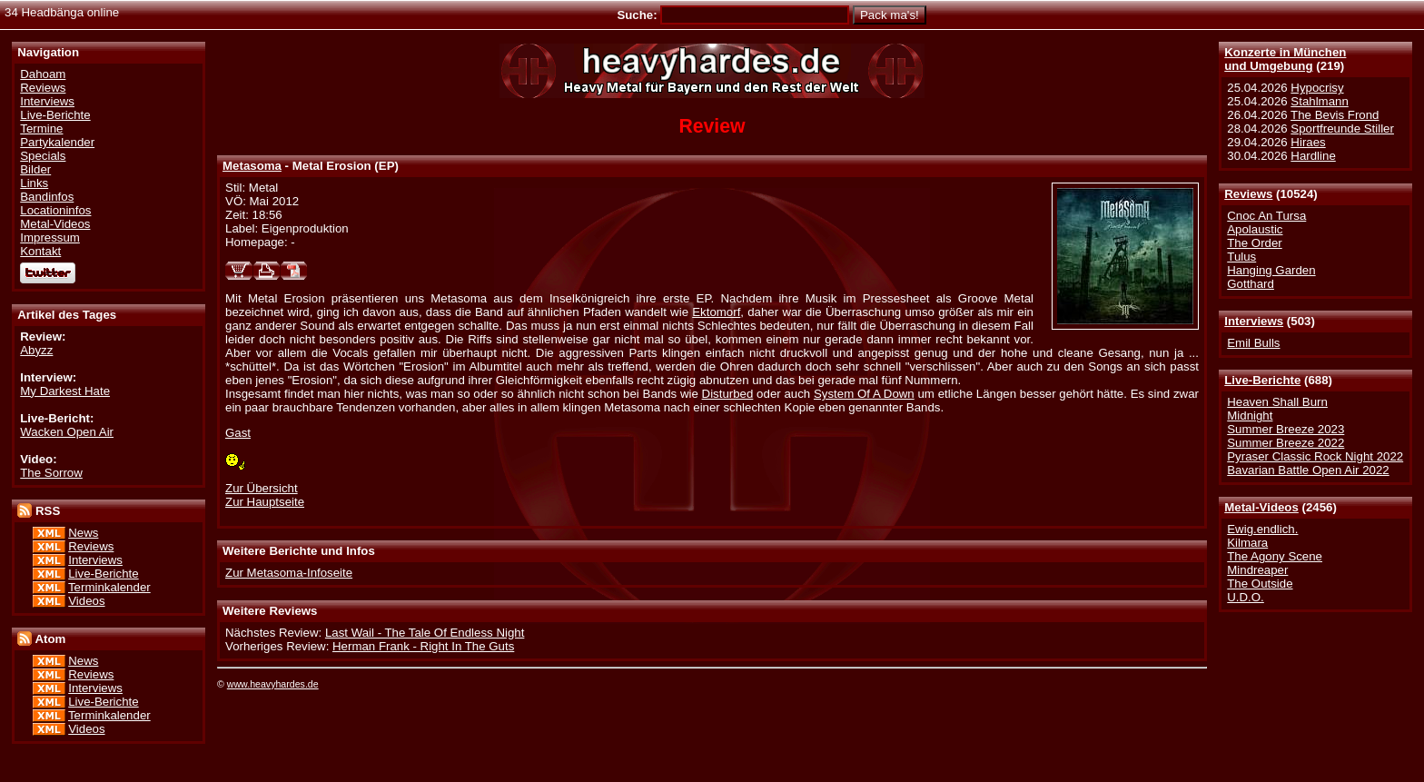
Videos (86, 601)
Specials (42, 156)
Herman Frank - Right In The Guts (423, 646)
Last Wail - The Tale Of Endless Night (424, 632)
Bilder (35, 169)
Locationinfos (55, 210)
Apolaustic (1254, 229)
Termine (41, 128)
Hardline (1312, 156)
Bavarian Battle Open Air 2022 (1308, 470)
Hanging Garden (1271, 270)
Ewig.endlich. (1262, 529)
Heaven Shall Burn (1277, 402)
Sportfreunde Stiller (1342, 128)
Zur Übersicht (261, 488)
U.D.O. (1245, 597)
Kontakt (40, 251)
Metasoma (252, 166)
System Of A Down (864, 394)
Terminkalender (109, 587)
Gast (238, 433)
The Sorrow (51, 473)
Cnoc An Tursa (1266, 216)
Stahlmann (1319, 101)
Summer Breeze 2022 (1285, 443)
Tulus (1241, 256)
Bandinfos (47, 196)
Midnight (1249, 415)
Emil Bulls (1253, 343)
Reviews (1248, 194)
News (83, 532)
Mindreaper (1257, 570)
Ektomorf (716, 312)
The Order (1254, 243)
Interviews (1253, 321)
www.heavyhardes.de (273, 683)
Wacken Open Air (67, 432)
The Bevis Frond (1334, 115)
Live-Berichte (1262, 380)
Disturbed (728, 394)
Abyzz (36, 350)
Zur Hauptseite (264, 502)
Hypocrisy (1316, 87)
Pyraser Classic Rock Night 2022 (1315, 456)
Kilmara (1247, 542)
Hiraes (1307, 142)
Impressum (50, 237)
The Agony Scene (1274, 556)
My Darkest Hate (65, 391)
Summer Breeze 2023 (1285, 429)
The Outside (1259, 583)
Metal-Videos (1261, 507)
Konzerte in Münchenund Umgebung (1285, 59)
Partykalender (57, 142)
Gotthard (1250, 284)
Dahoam (42, 74)
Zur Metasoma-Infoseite (288, 572)
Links (34, 183)
